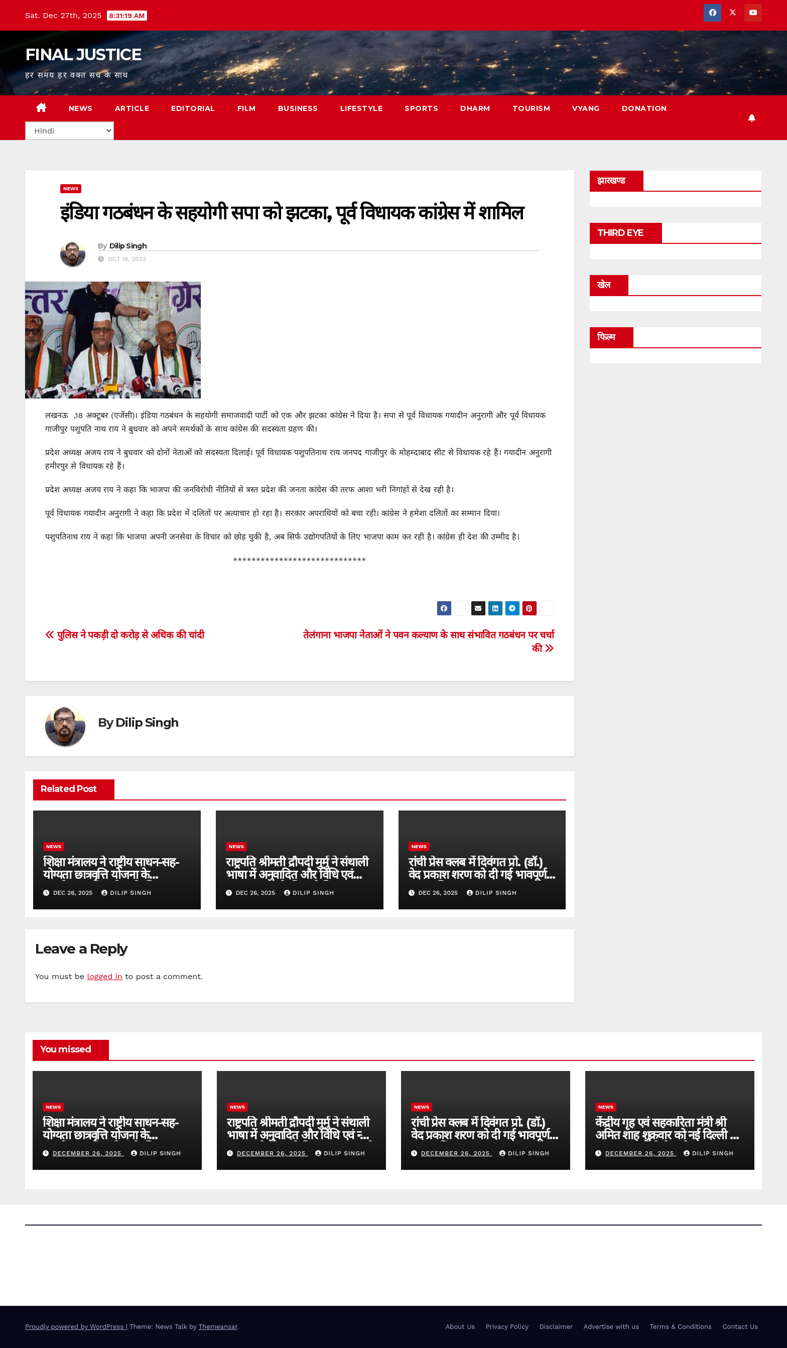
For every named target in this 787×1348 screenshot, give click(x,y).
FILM (246, 108)
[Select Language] (69, 130)
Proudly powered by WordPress (75, 1326)
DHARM (475, 108)
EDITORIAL (193, 108)
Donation (644, 108)
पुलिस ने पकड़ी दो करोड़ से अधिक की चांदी (124, 635)
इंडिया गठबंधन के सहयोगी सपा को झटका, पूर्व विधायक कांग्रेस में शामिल (291, 212)
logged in (104, 976)
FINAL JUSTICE (83, 54)
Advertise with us (611, 1326)
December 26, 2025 (88, 1153)
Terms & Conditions (681, 1326)
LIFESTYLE (361, 108)
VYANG (586, 108)
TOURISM (531, 108)
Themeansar (218, 1326)
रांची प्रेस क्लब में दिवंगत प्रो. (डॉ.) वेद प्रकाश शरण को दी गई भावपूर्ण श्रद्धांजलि (478, 874)
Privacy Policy (507, 1326)
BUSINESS (298, 108)
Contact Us (740, 1326)
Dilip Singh (128, 245)
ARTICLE (132, 108)
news (70, 188)
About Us (460, 1326)
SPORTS (421, 108)
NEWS (81, 108)
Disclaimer (556, 1326)
